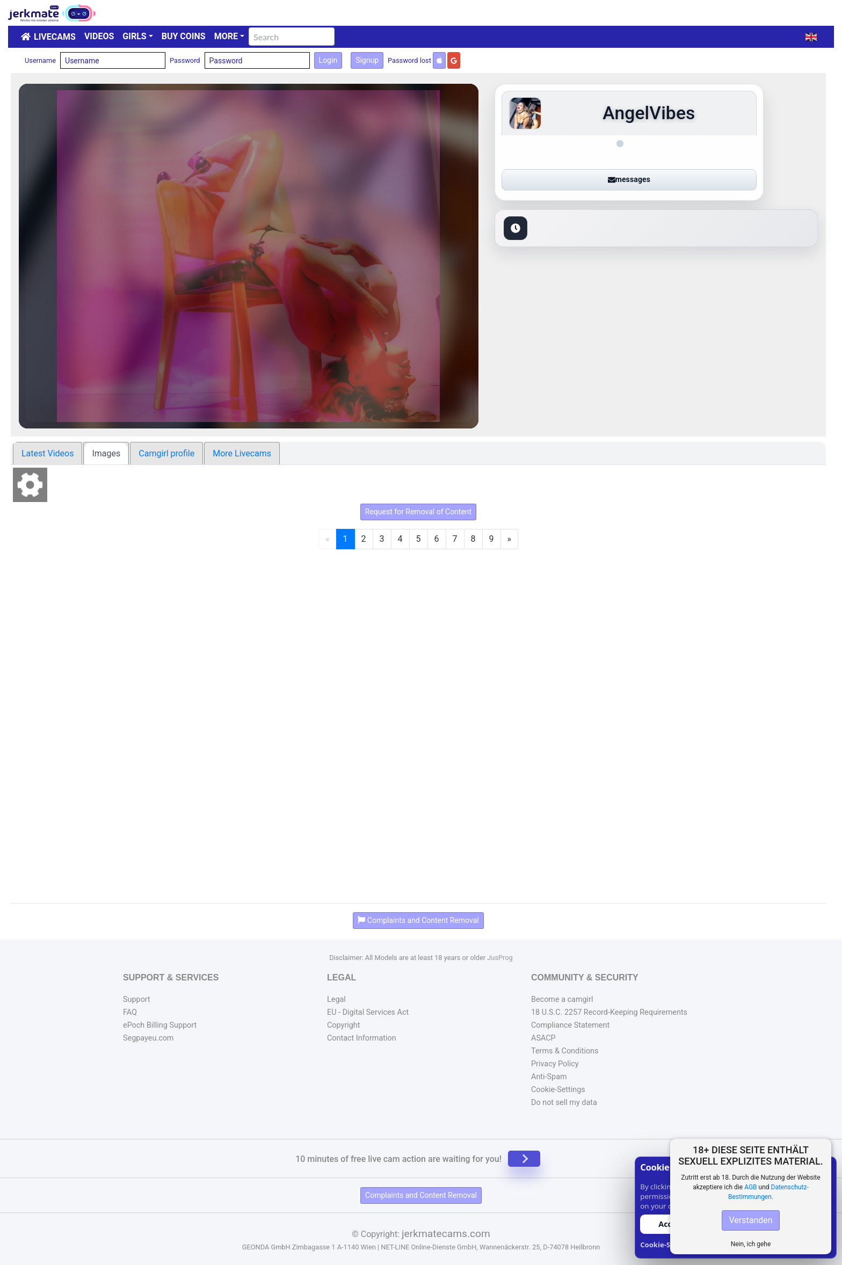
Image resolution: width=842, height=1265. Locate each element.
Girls (134, 36)
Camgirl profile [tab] (166, 453)
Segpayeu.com (148, 1038)
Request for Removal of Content (418, 511)
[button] (811, 37)
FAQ (130, 1012)
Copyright (343, 1025)
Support (136, 999)
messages (629, 179)
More (226, 36)
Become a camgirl (562, 999)
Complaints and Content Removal (421, 1195)
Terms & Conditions (564, 1051)
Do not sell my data (564, 1102)
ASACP (543, 1038)
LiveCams (55, 37)
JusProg (500, 958)
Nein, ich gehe (751, 1244)
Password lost (409, 60)
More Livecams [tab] (242, 453)
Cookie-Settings (558, 1089)
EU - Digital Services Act (368, 1012)
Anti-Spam (549, 1076)
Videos (99, 36)
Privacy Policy (555, 1063)
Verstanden (750, 1220)
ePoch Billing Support (160, 1025)
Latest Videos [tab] (47, 453)
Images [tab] (106, 453)
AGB (750, 1187)
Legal (336, 999)
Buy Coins (184, 36)
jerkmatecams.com (446, 1233)
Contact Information (361, 1038)
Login (328, 60)
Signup (367, 60)
